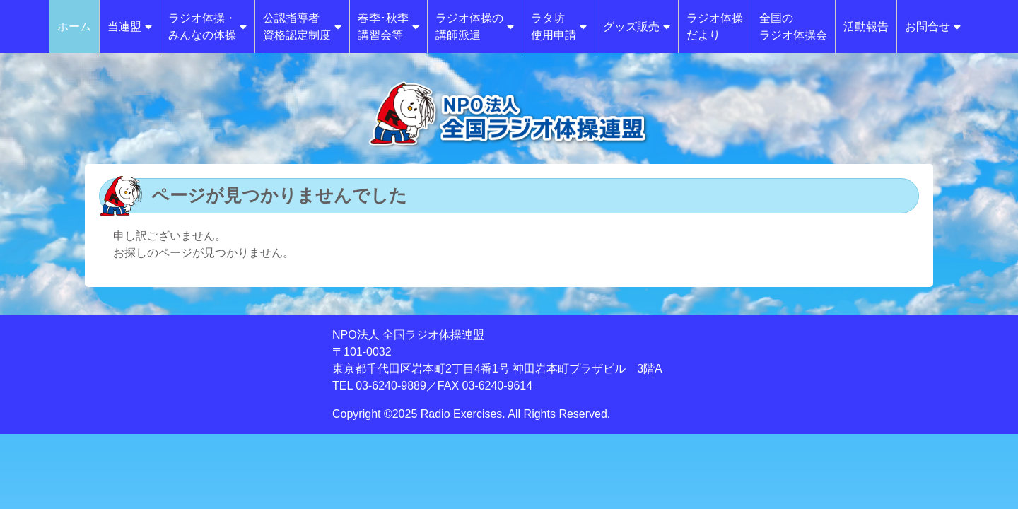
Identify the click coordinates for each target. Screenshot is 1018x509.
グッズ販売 (636, 27)
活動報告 (866, 27)
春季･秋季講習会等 (388, 26)
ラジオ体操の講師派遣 (474, 26)
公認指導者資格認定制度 (302, 26)
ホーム (74, 27)
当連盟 (129, 27)
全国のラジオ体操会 (793, 26)
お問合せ (933, 27)
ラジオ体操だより (714, 26)
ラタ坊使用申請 (559, 26)
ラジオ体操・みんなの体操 (207, 26)
